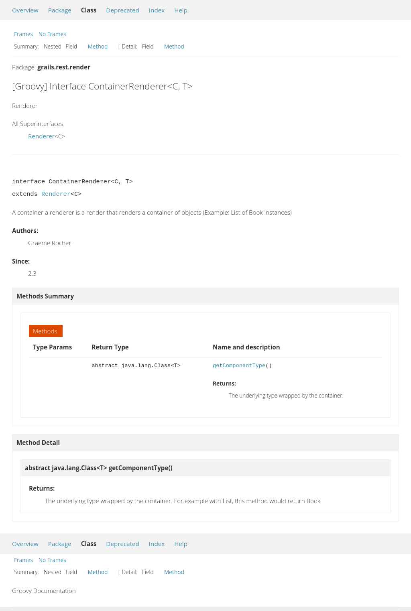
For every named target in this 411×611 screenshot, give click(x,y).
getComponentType (239, 365)
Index (157, 10)
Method (98, 46)
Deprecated (122, 10)
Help (180, 10)
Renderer (41, 136)
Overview (25, 10)
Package (59, 10)
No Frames (52, 34)
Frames (23, 34)
